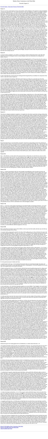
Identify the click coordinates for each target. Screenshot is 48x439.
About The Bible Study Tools (6, 428)
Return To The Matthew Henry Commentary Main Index (11, 426)
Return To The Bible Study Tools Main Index (9, 427)
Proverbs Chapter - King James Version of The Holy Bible (12, 6)
